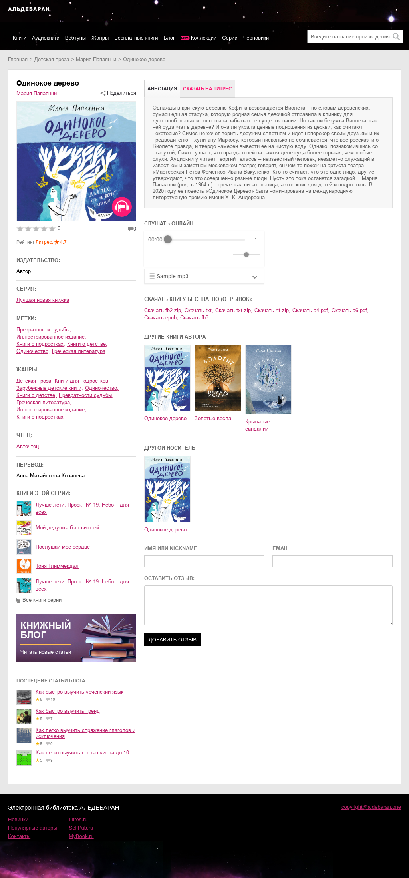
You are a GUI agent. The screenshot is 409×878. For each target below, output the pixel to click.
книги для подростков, (82, 381)
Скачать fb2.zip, (163, 310)
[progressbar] (206, 239)
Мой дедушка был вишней (67, 528)
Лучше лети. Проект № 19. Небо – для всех (82, 508)
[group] (204, 249)
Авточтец (27, 446)
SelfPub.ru (81, 828)
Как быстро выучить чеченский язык (79, 692)
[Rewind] (156, 255)
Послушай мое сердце (63, 547)
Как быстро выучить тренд (68, 711)
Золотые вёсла (213, 418)
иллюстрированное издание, (51, 337)
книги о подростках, (40, 344)
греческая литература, (43, 402)
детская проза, (34, 381)
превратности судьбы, (43, 330)
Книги (19, 38)
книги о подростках (40, 417)
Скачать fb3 (194, 318)
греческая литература (78, 351)
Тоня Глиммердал (57, 566)
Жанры (100, 38)
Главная (18, 59)
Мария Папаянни (96, 59)
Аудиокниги (46, 38)
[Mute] (225, 254)
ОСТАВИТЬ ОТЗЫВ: (169, 578)
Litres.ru (78, 819)
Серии (229, 38)
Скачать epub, (161, 318)
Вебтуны (75, 38)
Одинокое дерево (165, 418)
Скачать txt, (199, 310)
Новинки (18, 819)
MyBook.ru (81, 836)
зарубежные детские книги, (49, 388)
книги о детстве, (87, 344)
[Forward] (191, 255)
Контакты (19, 836)
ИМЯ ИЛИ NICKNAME (170, 548)
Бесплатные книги (136, 38)
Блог (169, 38)
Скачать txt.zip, (233, 310)
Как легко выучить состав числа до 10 (82, 753)
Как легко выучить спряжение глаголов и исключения (85, 733)
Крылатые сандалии (257, 425)
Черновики (256, 38)
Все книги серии (42, 600)
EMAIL (280, 548)
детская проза (51, 59)
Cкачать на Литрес (207, 89)
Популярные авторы (32, 828)
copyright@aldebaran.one (371, 807)
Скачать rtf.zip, (272, 310)
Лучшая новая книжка (42, 300)
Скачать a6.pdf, (350, 310)
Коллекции (204, 38)
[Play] (174, 255)
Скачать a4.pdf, (311, 310)
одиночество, (33, 351)
